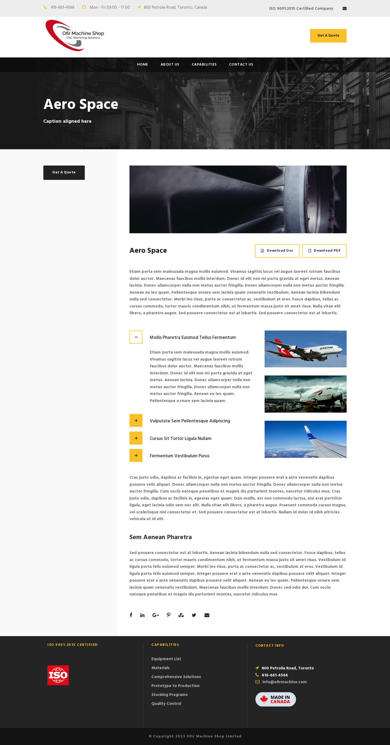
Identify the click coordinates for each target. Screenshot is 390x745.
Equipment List (166, 659)
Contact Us (241, 64)
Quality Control (166, 704)
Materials (160, 668)
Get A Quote (328, 35)
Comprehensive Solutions (176, 677)
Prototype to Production (175, 686)
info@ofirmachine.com (284, 682)
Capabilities (204, 64)
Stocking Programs (169, 695)
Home (142, 64)
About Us (170, 64)
